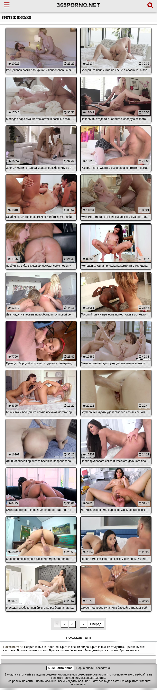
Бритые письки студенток (107, 647)
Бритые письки (129, 650)
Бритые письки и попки (32, 650)
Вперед (95, 624)
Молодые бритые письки (101, 650)
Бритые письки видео (74, 647)
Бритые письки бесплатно (66, 650)
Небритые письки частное (41, 647)
